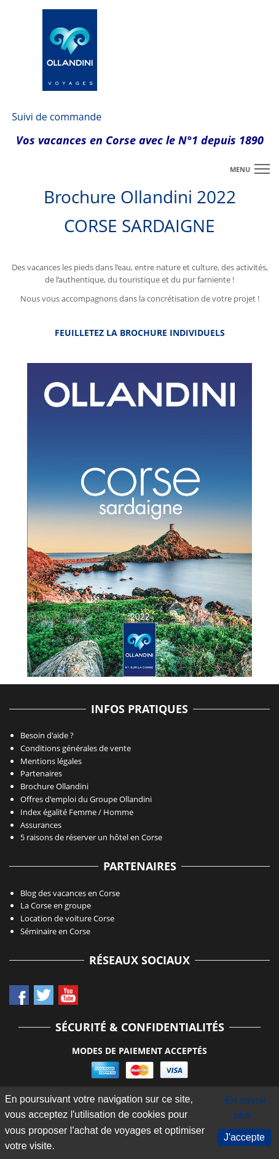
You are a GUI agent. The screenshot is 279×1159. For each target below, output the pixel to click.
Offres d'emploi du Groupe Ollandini (86, 799)
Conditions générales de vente (75, 748)
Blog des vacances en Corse (70, 893)
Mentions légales (51, 761)
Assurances (40, 824)
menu (240, 169)
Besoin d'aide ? (47, 735)
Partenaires (41, 773)
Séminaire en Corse (55, 931)
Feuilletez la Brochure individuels (140, 332)
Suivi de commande (56, 116)
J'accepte (244, 1137)
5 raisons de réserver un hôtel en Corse (91, 837)
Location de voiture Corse (67, 918)
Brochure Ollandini (54, 786)
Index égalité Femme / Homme (76, 812)
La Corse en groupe (55, 905)
